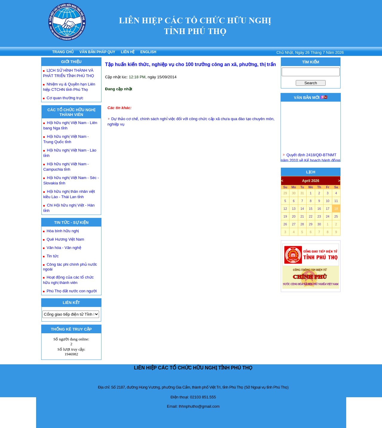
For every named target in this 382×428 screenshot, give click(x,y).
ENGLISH (148, 52)
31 (302, 193)
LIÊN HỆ (128, 52)
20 (293, 216)
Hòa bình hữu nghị (63, 231)
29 (285, 193)
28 (302, 224)
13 (293, 208)
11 (336, 201)
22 (310, 216)
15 (310, 208)
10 (327, 201)
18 (336, 208)
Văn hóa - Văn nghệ (64, 247)
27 (293, 224)
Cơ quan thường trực (65, 98)
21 (302, 216)
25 (336, 216)
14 (302, 208)
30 (293, 193)
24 (327, 216)
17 (327, 208)
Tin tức (52, 256)
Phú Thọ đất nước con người (72, 291)
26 (285, 224)
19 (285, 216)
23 (319, 216)
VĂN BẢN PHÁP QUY (97, 52)
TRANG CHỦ (63, 52)
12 (285, 208)
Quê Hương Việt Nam (65, 239)
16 (319, 208)
